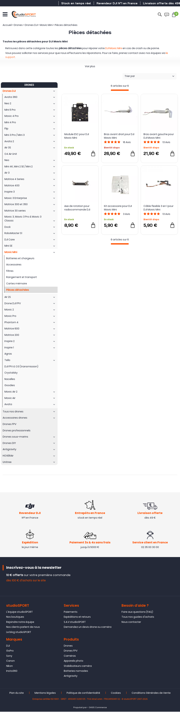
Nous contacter (131, 622)
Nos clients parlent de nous (23, 627)
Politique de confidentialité (83, 693)
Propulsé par (80, 708)
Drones (68, 646)
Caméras (70, 656)
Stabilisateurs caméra (78, 666)
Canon (10, 661)
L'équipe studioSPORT (19, 612)
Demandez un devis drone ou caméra (87, 627)
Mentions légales (45, 693)
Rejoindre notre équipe (20, 622)
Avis (127, 142)
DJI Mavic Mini (113, 48)
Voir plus (90, 66)
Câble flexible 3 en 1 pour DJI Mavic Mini (158, 207)
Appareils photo (73, 661)
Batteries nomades (76, 671)
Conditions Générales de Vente (151, 693)
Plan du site (16, 693)
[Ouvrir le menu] (5, 14)
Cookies (116, 693)
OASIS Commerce (98, 708)
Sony (9, 656)
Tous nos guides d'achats (138, 617)
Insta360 (11, 671)
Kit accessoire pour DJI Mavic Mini (118, 207)
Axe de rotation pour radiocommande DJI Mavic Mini (77, 207)
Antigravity (70, 676)
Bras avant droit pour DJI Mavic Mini (119, 136)
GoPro (10, 651)
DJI (8, 646)
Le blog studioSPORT (18, 632)
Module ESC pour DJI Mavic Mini (76, 136)
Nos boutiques (15, 617)
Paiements (70, 612)
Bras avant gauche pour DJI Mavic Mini (159, 136)
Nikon (9, 666)
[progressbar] (120, 90)
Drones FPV (70, 651)
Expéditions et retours (77, 617)
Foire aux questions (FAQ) (137, 612)
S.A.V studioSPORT (75, 622)
